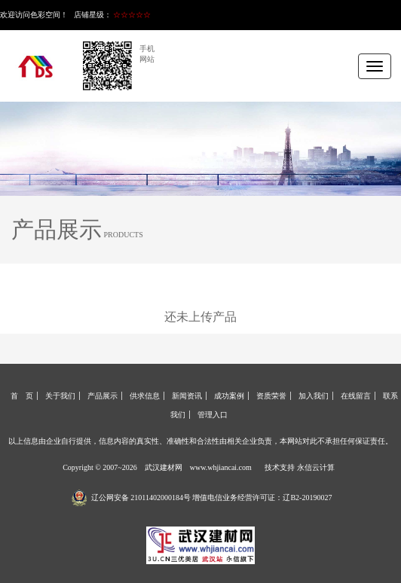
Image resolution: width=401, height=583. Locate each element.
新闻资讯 (187, 396)
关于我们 (60, 396)
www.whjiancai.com (221, 467)
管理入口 (212, 415)
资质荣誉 (271, 396)
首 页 (22, 396)
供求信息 (145, 396)
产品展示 (102, 396)
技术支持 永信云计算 (300, 467)
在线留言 (356, 396)
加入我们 (313, 396)
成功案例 (229, 396)
